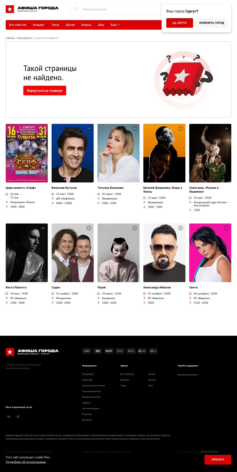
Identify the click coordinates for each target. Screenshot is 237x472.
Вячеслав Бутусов (64, 188)
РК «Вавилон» (16, 298)
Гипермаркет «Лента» (20, 202)
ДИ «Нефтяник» (63, 198)
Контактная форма (188, 374)
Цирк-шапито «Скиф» (21, 188)
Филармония (107, 198)
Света (193, 287)
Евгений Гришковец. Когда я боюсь (162, 189)
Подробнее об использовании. (26, 462)
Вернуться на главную (44, 90)
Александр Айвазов (157, 287)
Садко (56, 287)
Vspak (101, 287)
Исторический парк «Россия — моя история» (209, 204)
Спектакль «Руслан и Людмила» (204, 189)
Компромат (106, 298)
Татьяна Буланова (110, 188)
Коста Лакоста (16, 287)
